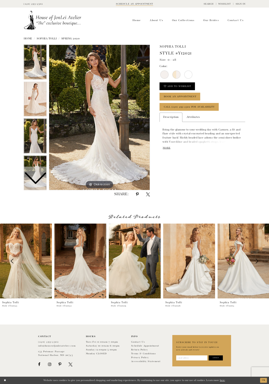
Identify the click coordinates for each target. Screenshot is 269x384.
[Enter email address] (192, 357)
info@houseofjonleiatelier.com (57, 346)
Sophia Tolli (47, 38)
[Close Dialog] (5, 380)
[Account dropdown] (240, 4)
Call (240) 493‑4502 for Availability (189, 107)
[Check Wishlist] (224, 4)
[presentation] (26, 261)
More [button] (166, 148)
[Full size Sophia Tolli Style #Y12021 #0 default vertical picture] (99, 117)
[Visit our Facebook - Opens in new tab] (39, 364)
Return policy (139, 350)
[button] (208, 4)
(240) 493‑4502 (48, 342)
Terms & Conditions (143, 353)
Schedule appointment (145, 346)
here (222, 380)
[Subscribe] (216, 357)
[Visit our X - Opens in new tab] (70, 364)
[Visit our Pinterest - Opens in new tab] (60, 364)
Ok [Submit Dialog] (263, 380)
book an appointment (180, 96)
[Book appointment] (135, 4)
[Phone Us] (33, 4)
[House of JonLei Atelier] (53, 20)
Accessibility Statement (146, 361)
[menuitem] (208, 4)
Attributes (193, 117)
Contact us (138, 342)
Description (170, 117)
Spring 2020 (70, 38)
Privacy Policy (140, 357)
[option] (35, 100)
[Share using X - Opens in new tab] (148, 194)
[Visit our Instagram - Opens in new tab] (49, 364)
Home (28, 38)
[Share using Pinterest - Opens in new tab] (137, 194)
